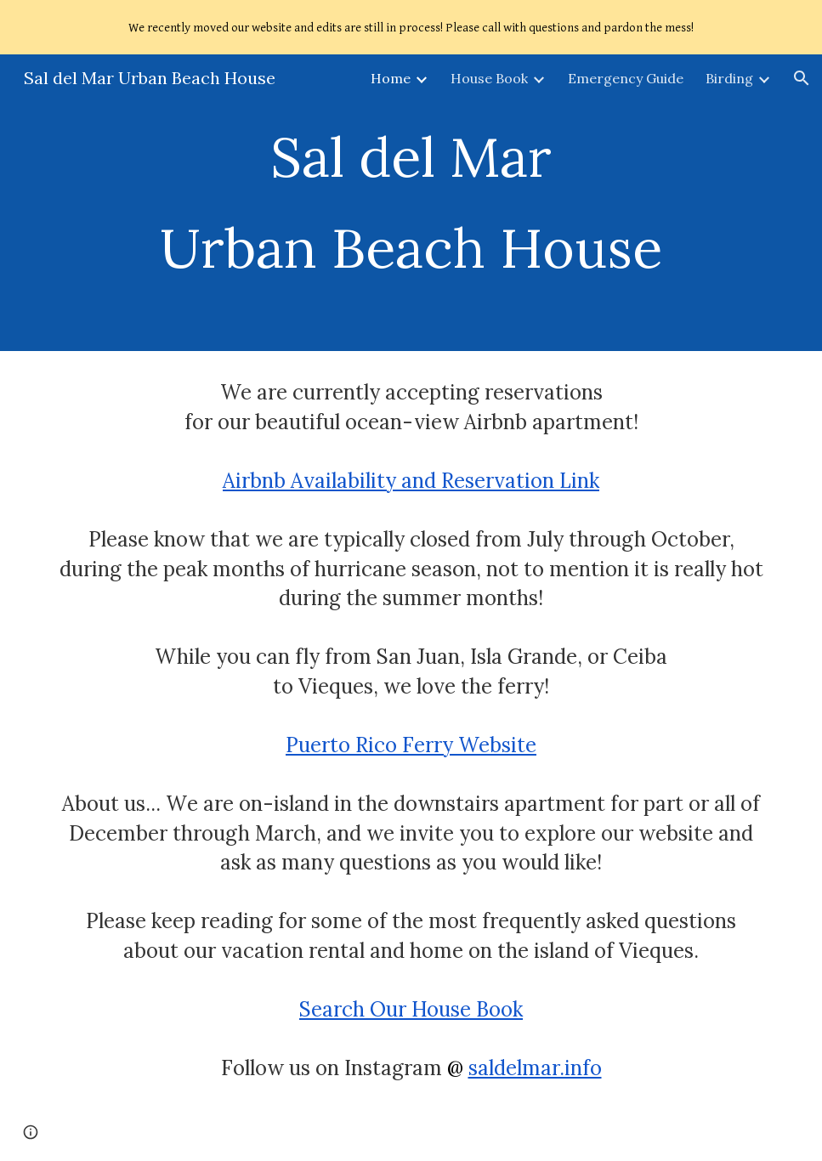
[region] (411, 27)
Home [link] (391, 78)
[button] (801, 78)
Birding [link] (729, 78)
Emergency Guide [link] (625, 78)
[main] (410, 202)
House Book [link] (489, 78)
